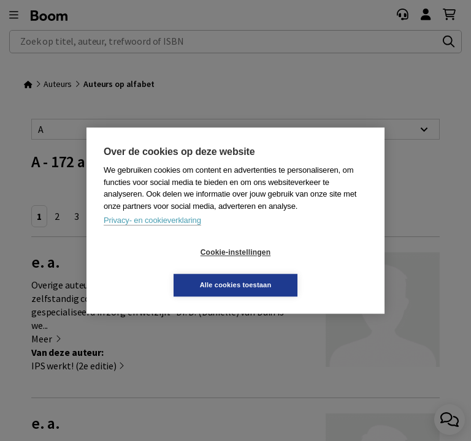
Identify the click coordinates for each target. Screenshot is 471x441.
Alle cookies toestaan (309, 268)
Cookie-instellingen (162, 269)
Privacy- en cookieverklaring (152, 236)
